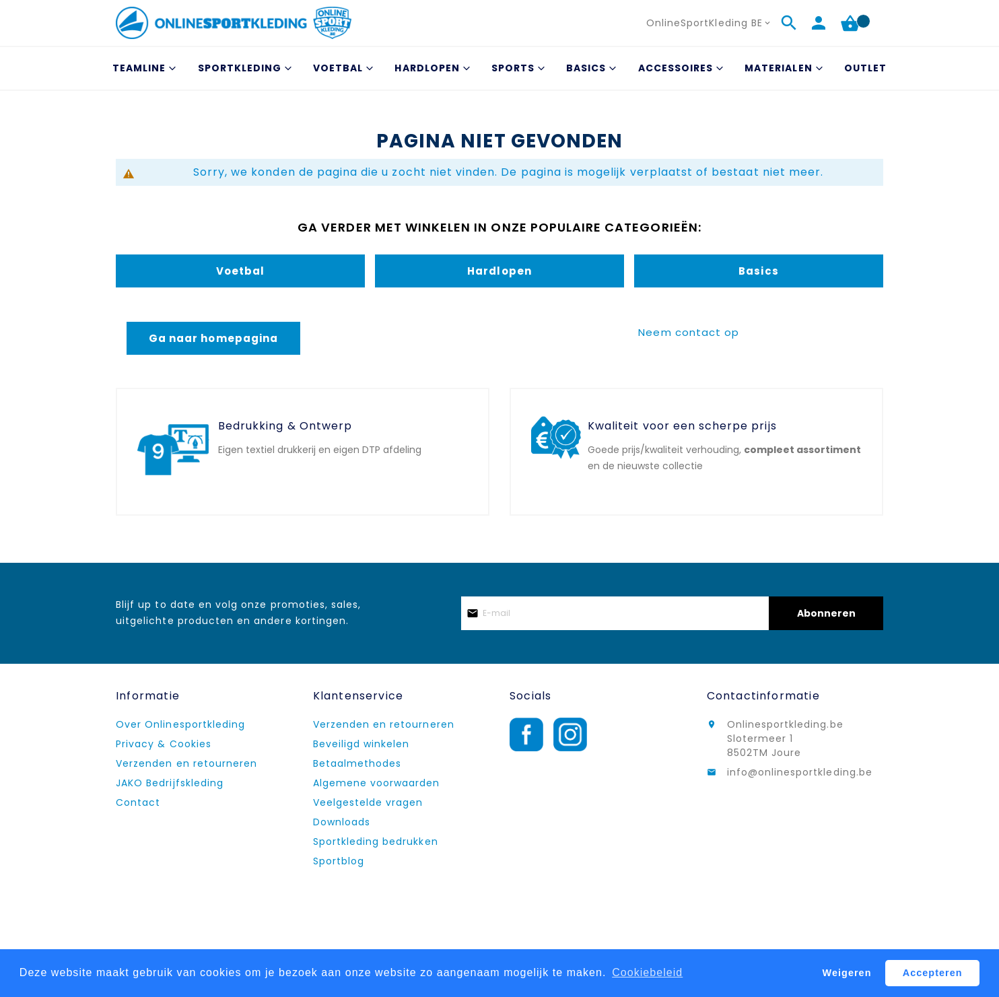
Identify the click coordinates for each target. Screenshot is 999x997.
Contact (138, 802)
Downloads (341, 822)
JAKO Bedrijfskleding (169, 783)
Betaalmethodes (357, 763)
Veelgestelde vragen (368, 802)
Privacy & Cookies (163, 744)
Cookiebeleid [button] (647, 972)
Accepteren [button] (933, 972)
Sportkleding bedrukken (375, 841)
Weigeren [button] (847, 972)
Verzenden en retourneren (186, 763)
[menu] (499, 68)
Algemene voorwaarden (376, 783)
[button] (709, 23)
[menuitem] (142, 68)
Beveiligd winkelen (361, 744)
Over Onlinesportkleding (180, 724)
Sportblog (338, 861)
